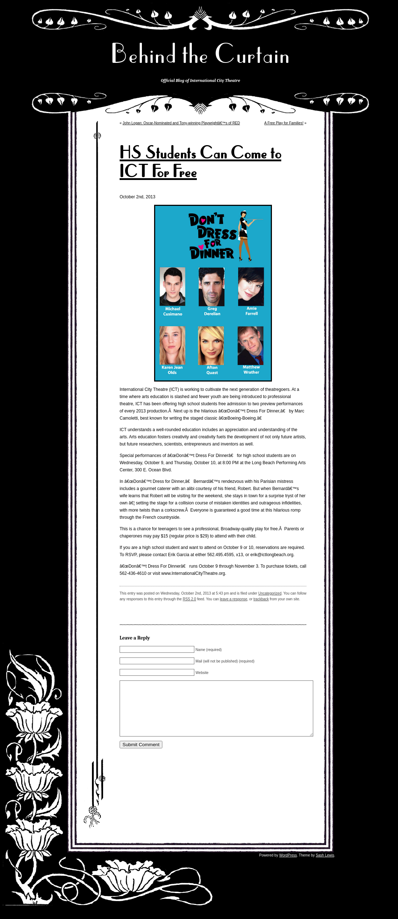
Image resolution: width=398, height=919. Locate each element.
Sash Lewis (325, 866)
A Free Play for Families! (284, 123)
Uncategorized (269, 593)
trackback (261, 599)
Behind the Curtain (200, 54)
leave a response (233, 599)
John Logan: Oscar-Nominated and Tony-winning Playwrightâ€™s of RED (181, 123)
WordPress (288, 866)
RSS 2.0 (189, 599)
